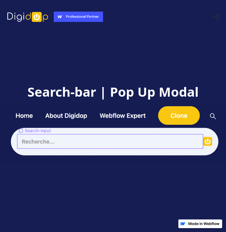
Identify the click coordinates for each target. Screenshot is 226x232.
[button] (216, 16)
